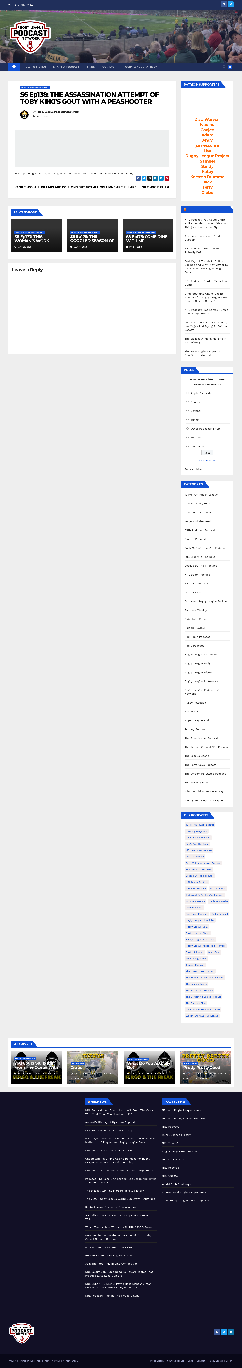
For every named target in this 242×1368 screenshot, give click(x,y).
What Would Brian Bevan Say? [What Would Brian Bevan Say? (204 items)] (203, 1009)
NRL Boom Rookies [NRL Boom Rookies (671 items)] (197, 882)
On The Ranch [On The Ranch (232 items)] (218, 888)
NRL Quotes (170, 1176)
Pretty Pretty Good (201, 1067)
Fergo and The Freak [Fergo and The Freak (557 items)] (197, 844)
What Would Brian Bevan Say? (35, 87)
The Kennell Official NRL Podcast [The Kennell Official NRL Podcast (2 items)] (205, 977)
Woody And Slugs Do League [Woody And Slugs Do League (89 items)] (202, 1015)
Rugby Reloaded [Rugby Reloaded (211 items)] (195, 952)
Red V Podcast (194, 645)
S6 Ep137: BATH (155, 187)
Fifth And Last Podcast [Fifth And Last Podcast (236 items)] (199, 850)
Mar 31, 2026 (194, 1073)
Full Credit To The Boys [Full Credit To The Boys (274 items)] (199, 869)
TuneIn (195, 419)
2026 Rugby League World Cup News (186, 1200)
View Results (207, 460)
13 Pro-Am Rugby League (201, 494)
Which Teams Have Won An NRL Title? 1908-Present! (120, 1227)
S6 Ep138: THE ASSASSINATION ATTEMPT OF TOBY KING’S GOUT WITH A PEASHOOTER (89, 98)
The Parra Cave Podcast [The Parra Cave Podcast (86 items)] (199, 990)
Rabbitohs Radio (196, 619)
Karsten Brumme (207, 176)
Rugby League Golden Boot (180, 1151)
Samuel (207, 161)
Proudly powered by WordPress (25, 1361)
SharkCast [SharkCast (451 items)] (214, 952)
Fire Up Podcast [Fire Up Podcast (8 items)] (195, 856)
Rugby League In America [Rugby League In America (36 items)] (200, 939)
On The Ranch (194, 592)
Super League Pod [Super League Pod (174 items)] (196, 958)
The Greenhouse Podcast (201, 738)
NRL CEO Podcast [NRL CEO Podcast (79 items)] (196, 888)
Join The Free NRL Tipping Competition (111, 1263)
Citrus (76, 1067)
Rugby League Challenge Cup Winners (110, 1207)
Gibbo (207, 192)
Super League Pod (197, 720)
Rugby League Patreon (141, 66)
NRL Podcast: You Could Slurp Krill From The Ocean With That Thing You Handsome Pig (206, 223)
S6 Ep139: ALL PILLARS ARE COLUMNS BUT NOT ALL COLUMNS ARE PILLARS (75, 187)
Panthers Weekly (196, 610)
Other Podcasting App (205, 428)
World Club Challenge (176, 1184)
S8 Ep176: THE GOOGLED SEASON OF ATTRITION (92, 240)
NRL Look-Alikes (173, 1159)
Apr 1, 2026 (137, 1073)
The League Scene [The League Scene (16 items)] (196, 984)
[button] (224, 66)
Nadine (207, 124)
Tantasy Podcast (195, 729)
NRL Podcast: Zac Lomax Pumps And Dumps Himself (120, 1170)
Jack (207, 182)
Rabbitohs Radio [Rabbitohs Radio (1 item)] (218, 901)
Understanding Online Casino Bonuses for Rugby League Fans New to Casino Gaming (206, 297)
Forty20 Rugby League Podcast (205, 548)
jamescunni (207, 145)
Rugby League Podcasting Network (57, 111)
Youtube (196, 437)
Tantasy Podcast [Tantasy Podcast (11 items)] (195, 965)
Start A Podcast (66, 66)
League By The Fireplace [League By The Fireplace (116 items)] (200, 875)
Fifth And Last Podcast (200, 530)
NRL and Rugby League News (181, 1110)
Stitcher (196, 410)
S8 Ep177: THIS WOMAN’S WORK (31, 238)
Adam (207, 135)
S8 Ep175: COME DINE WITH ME (146, 238)
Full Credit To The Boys (200, 556)
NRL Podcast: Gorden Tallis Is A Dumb (110, 1150)
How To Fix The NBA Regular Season (109, 1255)
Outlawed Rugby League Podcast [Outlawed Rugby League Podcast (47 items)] (204, 895)
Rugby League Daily (198, 663)
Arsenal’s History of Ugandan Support (110, 1122)
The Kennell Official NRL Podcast (207, 747)
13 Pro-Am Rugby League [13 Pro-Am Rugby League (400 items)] (200, 824)
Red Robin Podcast (197, 636)
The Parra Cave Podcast (200, 764)
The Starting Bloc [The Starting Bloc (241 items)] (196, 1003)
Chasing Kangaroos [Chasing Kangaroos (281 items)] (197, 831)
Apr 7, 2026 (80, 1073)
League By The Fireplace (201, 565)
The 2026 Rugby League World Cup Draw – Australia (120, 1198)
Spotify (195, 402)
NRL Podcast (170, 1126)
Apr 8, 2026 (24, 1073)
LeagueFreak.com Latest (208, 209)
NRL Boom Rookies (197, 574)
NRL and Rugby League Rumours (183, 1118)
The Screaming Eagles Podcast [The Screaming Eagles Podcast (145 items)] (203, 996)
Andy (207, 140)
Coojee (207, 129)
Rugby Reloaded (195, 702)
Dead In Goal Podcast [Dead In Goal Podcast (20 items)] (198, 837)
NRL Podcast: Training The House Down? (112, 1295)
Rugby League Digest (198, 672)
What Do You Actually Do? (148, 1065)
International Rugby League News (184, 1192)
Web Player (198, 446)
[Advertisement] (44, 1121)
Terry (207, 187)
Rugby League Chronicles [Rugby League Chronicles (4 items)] (200, 920)
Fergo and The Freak (198, 521)
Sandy (207, 166)
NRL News (99, 1102)
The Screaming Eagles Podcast (205, 773)
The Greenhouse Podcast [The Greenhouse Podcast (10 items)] (200, 971)
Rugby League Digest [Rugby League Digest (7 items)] (198, 933)
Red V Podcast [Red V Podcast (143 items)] (220, 914)
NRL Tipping (170, 1143)
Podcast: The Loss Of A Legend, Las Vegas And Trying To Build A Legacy (206, 326)
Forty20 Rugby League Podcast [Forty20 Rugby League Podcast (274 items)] (203, 863)
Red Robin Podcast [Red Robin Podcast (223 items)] (197, 914)
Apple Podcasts (201, 393)
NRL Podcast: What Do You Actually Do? (112, 1130)
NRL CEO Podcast (196, 583)
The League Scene (197, 755)
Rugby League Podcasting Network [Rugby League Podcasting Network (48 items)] (205, 945)
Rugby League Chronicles (201, 654)
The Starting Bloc (196, 782)
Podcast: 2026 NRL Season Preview (109, 1247)
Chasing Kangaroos (197, 503)
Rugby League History (176, 1134)
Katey (207, 171)
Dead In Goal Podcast (199, 512)
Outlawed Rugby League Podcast (207, 601)
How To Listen (35, 66)
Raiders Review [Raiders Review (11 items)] (194, 907)
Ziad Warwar (207, 119)
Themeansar (70, 1361)
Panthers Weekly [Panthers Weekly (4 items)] (195, 901)
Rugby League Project (207, 155)
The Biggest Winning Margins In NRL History (114, 1190)
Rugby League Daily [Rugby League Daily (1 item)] (197, 926)
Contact (109, 66)
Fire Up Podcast (195, 539)
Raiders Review (195, 627)
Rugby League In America (201, 681)
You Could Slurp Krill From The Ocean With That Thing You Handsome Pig (36, 1069)
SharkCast (191, 711)
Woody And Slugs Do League (204, 800)
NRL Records (170, 1167)
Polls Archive (193, 469)
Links (91, 66)
